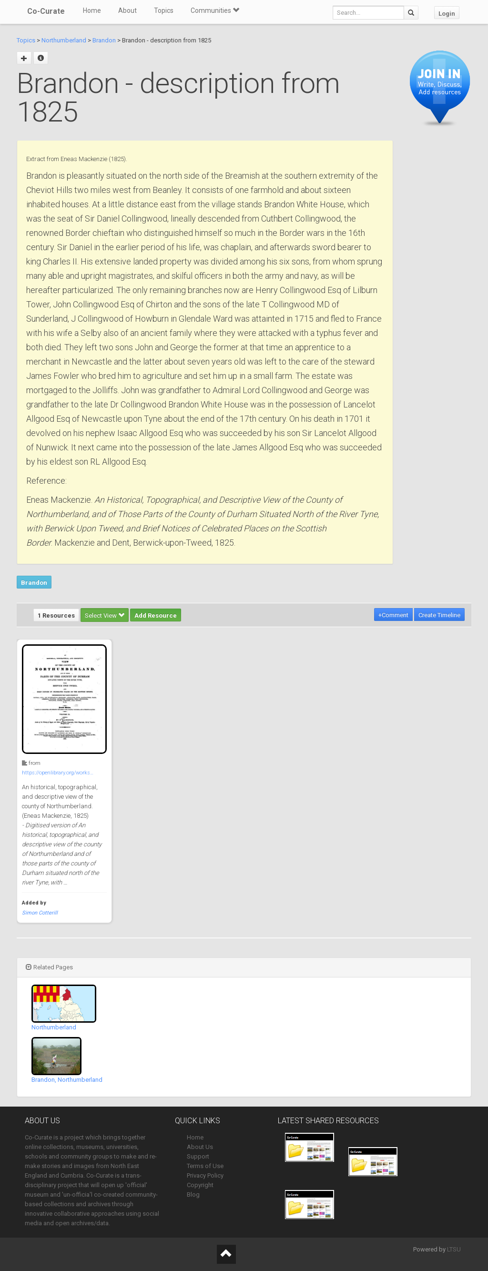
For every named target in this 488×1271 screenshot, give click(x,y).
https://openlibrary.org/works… (57, 773)
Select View (104, 615)
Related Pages (49, 967)
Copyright (200, 1185)
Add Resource (155, 615)
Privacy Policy (205, 1175)
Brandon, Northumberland (66, 1079)
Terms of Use (205, 1165)
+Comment (393, 615)
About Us (200, 1146)
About (127, 10)
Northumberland (63, 40)
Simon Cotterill (40, 913)
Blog (193, 1194)
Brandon (104, 40)
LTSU (454, 1249)
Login (446, 13)
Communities (215, 10)
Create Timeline (439, 615)
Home (92, 10)
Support (198, 1156)
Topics (163, 10)
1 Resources (56, 615)
